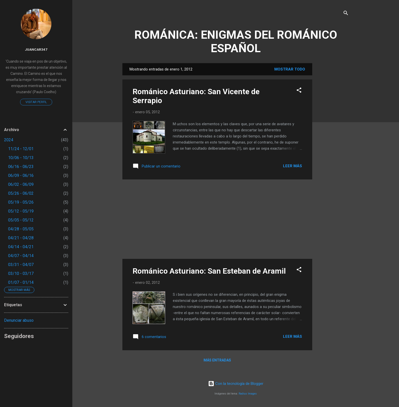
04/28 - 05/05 (21, 229)
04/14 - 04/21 (21, 246)
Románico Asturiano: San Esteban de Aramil (209, 270)
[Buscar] (346, 14)
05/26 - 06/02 (21, 193)
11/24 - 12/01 (21, 148)
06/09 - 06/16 (21, 175)
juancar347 (36, 49)
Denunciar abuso (19, 320)
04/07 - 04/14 (21, 255)
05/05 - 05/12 (21, 220)
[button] (299, 91)
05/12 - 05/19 (21, 211)
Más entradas (217, 360)
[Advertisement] (332, 139)
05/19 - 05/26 (21, 202)
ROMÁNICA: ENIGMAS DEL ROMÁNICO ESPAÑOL (235, 41)
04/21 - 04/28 (21, 237)
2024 (8, 139)
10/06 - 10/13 (21, 157)
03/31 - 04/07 (21, 264)
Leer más (292, 166)
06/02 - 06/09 (21, 184)
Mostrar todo (289, 69)
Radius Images (248, 393)
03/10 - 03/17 (21, 273)
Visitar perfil (36, 102)
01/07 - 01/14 (21, 282)
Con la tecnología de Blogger (235, 383)
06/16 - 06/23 (21, 166)
